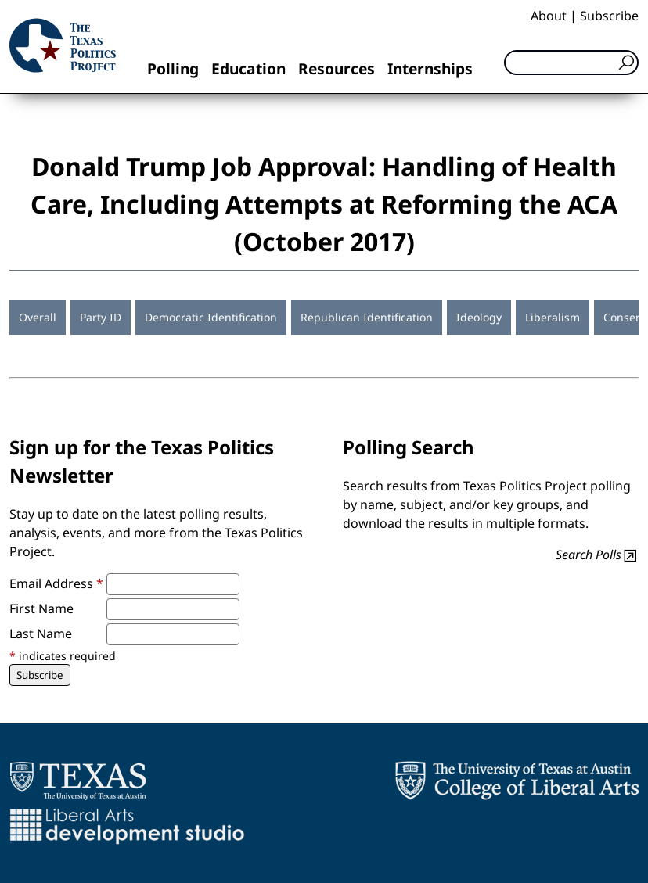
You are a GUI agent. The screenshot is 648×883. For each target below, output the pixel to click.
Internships (430, 68)
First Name (41, 608)
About (549, 15)
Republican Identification (367, 317)
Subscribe (609, 15)
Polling (173, 68)
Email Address (56, 583)
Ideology (479, 317)
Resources (336, 68)
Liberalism (552, 317)
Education (248, 68)
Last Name (40, 633)
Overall (37, 317)
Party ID (100, 317)
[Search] (571, 62)
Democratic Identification (211, 317)
